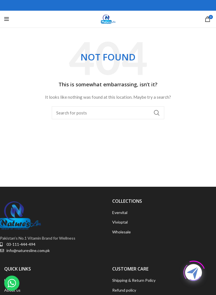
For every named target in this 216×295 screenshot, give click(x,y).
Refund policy (124, 290)
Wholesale (121, 231)
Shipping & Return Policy (134, 280)
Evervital (119, 212)
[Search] (108, 112)
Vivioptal (120, 222)
